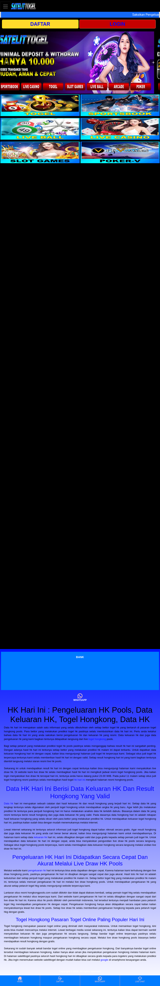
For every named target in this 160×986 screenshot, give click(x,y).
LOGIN (117, 24)
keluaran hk (40, 837)
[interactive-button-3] (40, 129)
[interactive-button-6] (120, 152)
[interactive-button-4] (120, 129)
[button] (7, 62)
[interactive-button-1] (40, 105)
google (104, 959)
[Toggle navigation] (5, 6)
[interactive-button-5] (40, 152)
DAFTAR (40, 24)
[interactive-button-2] (120, 105)
